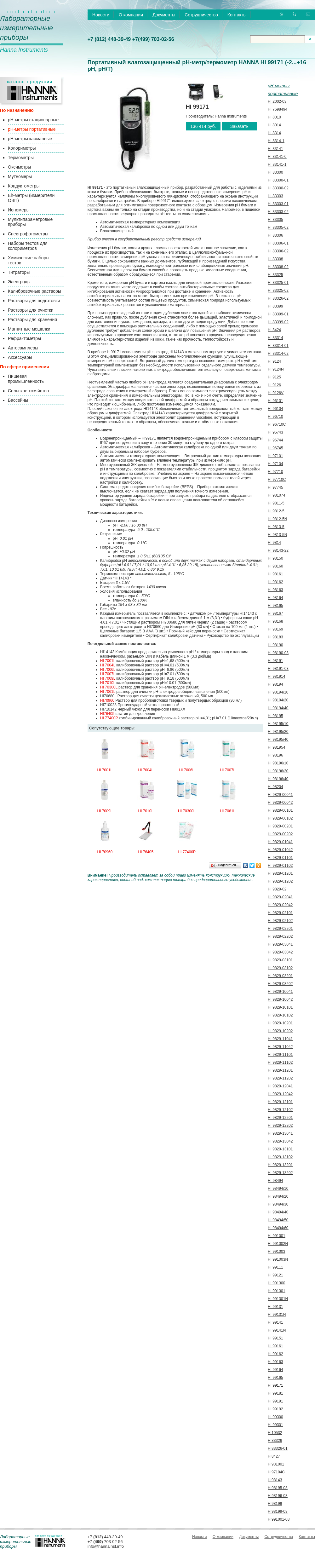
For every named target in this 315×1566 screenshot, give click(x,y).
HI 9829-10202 (280, 1031)
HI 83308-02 (278, 267)
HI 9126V (276, 393)
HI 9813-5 (276, 527)
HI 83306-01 (278, 243)
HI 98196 (275, 755)
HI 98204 (275, 787)
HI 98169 (275, 629)
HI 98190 (275, 645)
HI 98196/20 (278, 771)
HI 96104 (275, 408)
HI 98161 (275, 574)
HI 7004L (107, 665)
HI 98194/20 (278, 700)
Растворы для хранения (32, 319)
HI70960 (107, 700)
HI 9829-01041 (280, 842)
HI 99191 (275, 1401)
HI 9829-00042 (280, 802)
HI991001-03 (278, 1519)
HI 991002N (278, 1243)
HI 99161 (275, 1346)
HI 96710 (275, 416)
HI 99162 (275, 1354)
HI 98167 (275, 613)
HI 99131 (275, 1306)
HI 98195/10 (278, 724)
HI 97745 (275, 487)
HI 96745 (275, 448)
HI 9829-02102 (280, 920)
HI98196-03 (278, 1496)
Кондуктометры (23, 185)
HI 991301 (276, 1291)
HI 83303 (275, 196)
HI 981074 (276, 495)
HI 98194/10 (278, 692)
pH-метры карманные (30, 138)
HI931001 (276, 1464)
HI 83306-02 (278, 251)
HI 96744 (275, 440)
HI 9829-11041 (280, 1039)
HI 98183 (275, 637)
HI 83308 (275, 259)
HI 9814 (274, 542)
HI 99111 (275, 1267)
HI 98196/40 (278, 779)
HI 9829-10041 (280, 991)
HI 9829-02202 (280, 936)
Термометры (21, 157)
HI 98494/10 (278, 1188)
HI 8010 (274, 117)
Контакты (236, 14)
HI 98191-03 (278, 668)
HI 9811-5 (276, 503)
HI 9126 (274, 385)
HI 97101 (275, 456)
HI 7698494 (277, 109)
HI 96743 (275, 432)
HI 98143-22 (278, 550)
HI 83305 (275, 219)
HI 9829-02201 (280, 928)
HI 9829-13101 (280, 1149)
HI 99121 (275, 1275)
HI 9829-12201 (280, 1117)
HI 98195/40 (278, 739)
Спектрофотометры (28, 233)
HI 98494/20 (278, 1196)
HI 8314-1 (276, 141)
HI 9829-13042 (280, 1141)
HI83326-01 (278, 1448)
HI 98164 (275, 598)
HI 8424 (274, 330)
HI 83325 (275, 275)
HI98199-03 (278, 1511)
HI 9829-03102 (280, 968)
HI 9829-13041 (280, 1133)
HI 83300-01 (278, 180)
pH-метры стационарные (33, 119)
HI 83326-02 (278, 298)
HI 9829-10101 (280, 1007)
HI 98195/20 (278, 731)
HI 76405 (145, 852)
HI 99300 (275, 1417)
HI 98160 (275, 566)
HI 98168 (275, 621)
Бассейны (18, 400)
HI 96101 (275, 401)
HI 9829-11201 (280, 1070)
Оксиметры (19, 167)
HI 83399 (275, 306)
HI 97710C (277, 479)
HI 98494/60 (278, 1228)
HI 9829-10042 (280, 999)
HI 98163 (275, 590)
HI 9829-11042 (280, 1047)
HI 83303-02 (278, 212)
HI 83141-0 (277, 156)
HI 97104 (275, 464)
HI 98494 (275, 1180)
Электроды (19, 281)
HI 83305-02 (278, 227)
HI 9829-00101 (280, 810)
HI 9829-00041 (280, 794)
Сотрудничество (201, 14)
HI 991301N (278, 1299)
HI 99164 (275, 1369)
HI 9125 (274, 377)
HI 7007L (107, 674)
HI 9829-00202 (280, 834)
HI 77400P (109, 718)
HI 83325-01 (278, 282)
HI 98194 (275, 684)
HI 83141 (275, 149)
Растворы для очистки (31, 310)
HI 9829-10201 (280, 1023)
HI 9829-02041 (280, 897)
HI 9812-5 (276, 511)
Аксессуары (20, 357)
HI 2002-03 (277, 101)
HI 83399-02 (278, 322)
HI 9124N (276, 369)
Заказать (239, 126)
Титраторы (19, 272)
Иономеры (19, 209)
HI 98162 (275, 582)
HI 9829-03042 (280, 952)
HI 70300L (108, 687)
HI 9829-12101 (280, 1102)
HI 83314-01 (278, 345)
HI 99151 (275, 1338)
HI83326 (275, 1440)
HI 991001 (276, 1236)
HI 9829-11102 (280, 1062)
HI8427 (274, 1456)
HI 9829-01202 (280, 881)
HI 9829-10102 (280, 1015)
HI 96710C (277, 424)
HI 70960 (104, 852)
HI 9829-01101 (280, 857)
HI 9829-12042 (280, 1094)
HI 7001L (107, 661)
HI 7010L (107, 683)
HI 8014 (274, 125)
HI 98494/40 (278, 1212)
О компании (131, 14)
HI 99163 (275, 1362)
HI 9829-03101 (280, 960)
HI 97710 (275, 471)
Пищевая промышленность (26, 379)
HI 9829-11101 (280, 1054)
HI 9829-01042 (280, 850)
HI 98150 (275, 558)
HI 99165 (275, 1377)
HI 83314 (275, 338)
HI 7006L (107, 669)
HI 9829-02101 (280, 913)
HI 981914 (276, 676)
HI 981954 (276, 747)
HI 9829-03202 (280, 984)
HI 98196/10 (278, 763)
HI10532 (275, 1433)
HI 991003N (278, 1259)
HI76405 (107, 713)
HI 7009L (107, 678)
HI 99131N (277, 1314)
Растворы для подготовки (34, 300)
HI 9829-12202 (280, 1125)
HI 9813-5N (277, 535)
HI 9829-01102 (280, 865)
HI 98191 (275, 661)
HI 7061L (107, 691)
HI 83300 (275, 172)
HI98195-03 (278, 1488)
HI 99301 (275, 1425)
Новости (100, 14)
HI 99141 (275, 1322)
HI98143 (275, 1480)
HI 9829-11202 (280, 1078)
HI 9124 (274, 361)
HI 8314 (274, 133)
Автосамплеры (23, 347)
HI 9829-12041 (280, 1086)
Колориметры (22, 148)
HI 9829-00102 (280, 818)
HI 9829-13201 (280, 1165)
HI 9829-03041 (280, 944)
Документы (163, 14)
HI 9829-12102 (280, 1110)
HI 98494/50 (278, 1220)
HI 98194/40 (278, 708)
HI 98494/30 (278, 1204)
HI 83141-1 (277, 164)
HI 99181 (275, 1393)
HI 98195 (275, 716)
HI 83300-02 (278, 188)
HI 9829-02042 (280, 905)
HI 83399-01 (278, 314)
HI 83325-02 (278, 290)
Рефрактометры (24, 338)
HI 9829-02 (277, 889)
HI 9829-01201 (280, 873)
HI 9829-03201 (280, 976)
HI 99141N (277, 1330)
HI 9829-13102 (280, 1157)
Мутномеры (20, 176)
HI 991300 (276, 1283)
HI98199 (275, 1503)
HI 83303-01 (278, 204)
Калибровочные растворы (34, 291)
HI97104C (276, 1472)
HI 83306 (275, 235)
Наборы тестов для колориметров (28, 246)
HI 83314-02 (278, 353)
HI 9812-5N (277, 519)
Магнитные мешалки (29, 328)
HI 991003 (276, 1251)
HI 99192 (275, 1409)
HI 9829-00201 (280, 826)
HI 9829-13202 (280, 1173)
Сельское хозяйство (28, 390)
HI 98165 (275, 605)
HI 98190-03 (278, 653)
